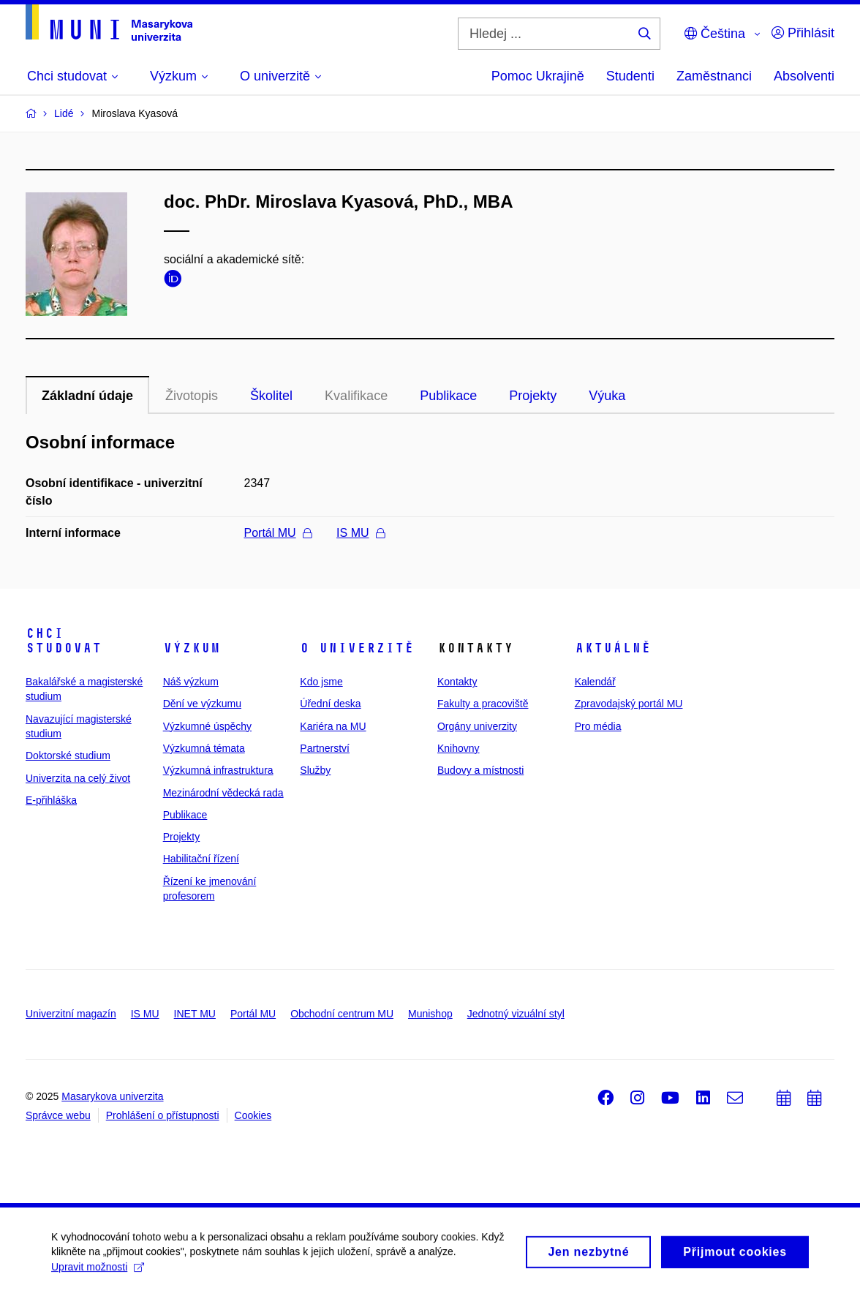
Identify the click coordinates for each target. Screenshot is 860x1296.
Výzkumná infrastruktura (218, 770)
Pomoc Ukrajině (537, 76)
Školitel (271, 395)
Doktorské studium (68, 755)
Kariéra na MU (333, 726)
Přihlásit (803, 33)
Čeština (714, 33)
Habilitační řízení (201, 858)
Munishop (430, 1014)
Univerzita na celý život (78, 778)
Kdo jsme (321, 681)
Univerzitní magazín (71, 1014)
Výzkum (191, 648)
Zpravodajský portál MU (629, 703)
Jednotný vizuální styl (516, 1014)
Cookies (253, 1115)
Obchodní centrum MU (341, 1014)
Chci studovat (64, 640)
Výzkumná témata (204, 748)
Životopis (191, 395)
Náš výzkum (191, 681)
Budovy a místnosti (480, 770)
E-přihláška (51, 800)
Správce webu (58, 1115)
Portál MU (278, 533)
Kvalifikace (356, 395)
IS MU (360, 533)
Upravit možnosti (97, 1271)
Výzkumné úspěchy (207, 726)
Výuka (607, 395)
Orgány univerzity (477, 726)
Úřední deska (330, 703)
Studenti (630, 76)
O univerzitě (357, 648)
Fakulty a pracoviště (483, 703)
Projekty (533, 395)
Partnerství (325, 748)
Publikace (448, 395)
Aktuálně (613, 648)
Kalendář (595, 681)
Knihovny (458, 748)
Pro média (598, 726)
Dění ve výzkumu (202, 703)
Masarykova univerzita (112, 1096)
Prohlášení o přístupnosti (162, 1115)
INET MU (195, 1014)
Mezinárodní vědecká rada (223, 793)
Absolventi (804, 76)
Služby (315, 770)
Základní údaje (87, 395)
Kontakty (457, 681)
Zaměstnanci (714, 76)
